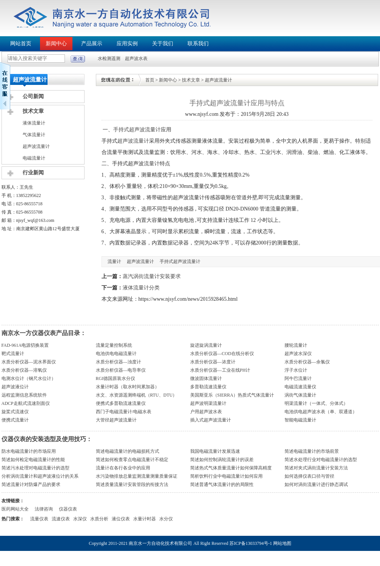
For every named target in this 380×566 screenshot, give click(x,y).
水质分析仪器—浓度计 (212, 362)
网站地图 (282, 543)
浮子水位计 (296, 370)
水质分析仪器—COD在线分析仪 (222, 353)
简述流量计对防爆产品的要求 (31, 484)
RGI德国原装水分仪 (115, 378)
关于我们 (162, 43)
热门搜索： (13, 518)
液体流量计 (34, 123)
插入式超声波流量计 (210, 420)
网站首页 (20, 43)
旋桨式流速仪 (15, 411)
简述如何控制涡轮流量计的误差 (222, 459)
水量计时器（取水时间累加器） (127, 386)
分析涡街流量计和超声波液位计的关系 (40, 476)
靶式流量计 (13, 353)
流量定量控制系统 (114, 345)
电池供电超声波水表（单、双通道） (321, 411)
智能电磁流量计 (300, 420)
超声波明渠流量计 (208, 403)
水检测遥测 (109, 58)
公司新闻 (33, 96)
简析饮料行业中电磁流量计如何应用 (226, 476)
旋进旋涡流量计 (206, 345)
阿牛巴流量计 (298, 378)
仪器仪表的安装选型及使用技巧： (47, 439)
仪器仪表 (68, 509)
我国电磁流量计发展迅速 (215, 451)
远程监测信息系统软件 (24, 395)
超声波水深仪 (298, 353)
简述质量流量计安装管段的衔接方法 (132, 484)
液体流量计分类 (141, 288)
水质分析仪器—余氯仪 (307, 362)
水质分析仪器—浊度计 (118, 362)
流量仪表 (39, 518)
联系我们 (198, 43)
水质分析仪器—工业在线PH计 (220, 370)
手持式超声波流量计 (137, 129)
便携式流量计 (15, 420)
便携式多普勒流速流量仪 (121, 403)
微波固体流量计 (206, 378)
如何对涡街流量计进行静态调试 (316, 484)
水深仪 (80, 518)
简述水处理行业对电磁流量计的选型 (321, 459)
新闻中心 (56, 43)
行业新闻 (33, 172)
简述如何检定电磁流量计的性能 (33, 459)
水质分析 (99, 518)
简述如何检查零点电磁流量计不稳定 (132, 459)
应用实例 (127, 43)
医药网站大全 (15, 509)
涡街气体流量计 (300, 395)
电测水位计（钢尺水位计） (29, 378)
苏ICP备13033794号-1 (250, 543)
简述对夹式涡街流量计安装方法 (316, 468)
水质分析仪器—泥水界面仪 (29, 362)
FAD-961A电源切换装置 (25, 345)
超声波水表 (136, 58)
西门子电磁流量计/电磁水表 (123, 411)
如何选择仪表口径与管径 (309, 476)
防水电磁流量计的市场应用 (29, 451)
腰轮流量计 (296, 345)
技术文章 (33, 111)
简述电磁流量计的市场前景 (312, 451)
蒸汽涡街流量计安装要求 (152, 276)
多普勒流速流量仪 (208, 386)
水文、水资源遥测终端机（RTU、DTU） (136, 395)
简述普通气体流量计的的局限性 (222, 484)
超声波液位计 (15, 386)
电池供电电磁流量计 (116, 353)
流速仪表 (61, 518)
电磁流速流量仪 (300, 386)
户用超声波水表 (206, 411)
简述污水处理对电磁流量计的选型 (35, 468)
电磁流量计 (34, 158)
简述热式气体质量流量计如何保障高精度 (231, 468)
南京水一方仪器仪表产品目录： (44, 333)
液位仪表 (121, 518)
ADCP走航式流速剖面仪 (26, 403)
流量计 (152, 163)
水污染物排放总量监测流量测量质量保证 (136, 476)
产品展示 (91, 43)
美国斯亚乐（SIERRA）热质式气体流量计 (232, 395)
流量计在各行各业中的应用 (123, 468)
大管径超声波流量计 (116, 420)
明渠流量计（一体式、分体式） (316, 403)
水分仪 (166, 518)
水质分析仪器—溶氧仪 (24, 370)
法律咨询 (44, 509)
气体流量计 (34, 134)
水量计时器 (144, 518)
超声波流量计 (36, 146)
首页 (149, 80)
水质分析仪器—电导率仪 (121, 370)
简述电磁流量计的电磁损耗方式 (127, 451)
